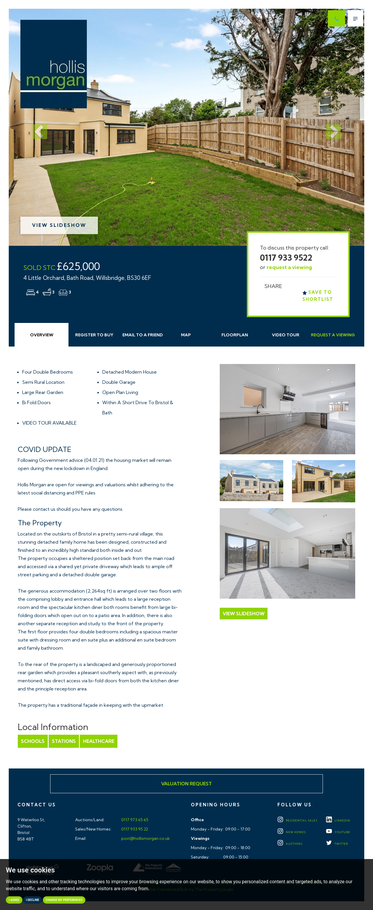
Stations (64, 741)
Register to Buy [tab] (94, 335)
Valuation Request (186, 784)
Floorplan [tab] (234, 335)
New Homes (291, 832)
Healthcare (98, 741)
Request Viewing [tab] (333, 335)
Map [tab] (186, 335)
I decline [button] (32, 900)
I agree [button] (14, 900)
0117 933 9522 (286, 257)
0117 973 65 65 (134, 819)
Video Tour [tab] (285, 335)
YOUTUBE (338, 832)
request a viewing (289, 267)
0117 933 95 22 (134, 829)
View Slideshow (59, 225)
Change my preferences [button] (64, 900)
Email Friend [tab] (142, 335)
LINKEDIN (338, 820)
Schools (33, 741)
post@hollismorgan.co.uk (145, 838)
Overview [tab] (41, 335)
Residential (297, 820)
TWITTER (337, 843)
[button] (35, 127)
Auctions (289, 843)
